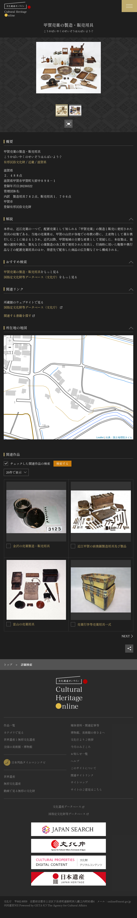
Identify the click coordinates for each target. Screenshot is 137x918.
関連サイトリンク (82, 775)
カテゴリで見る (14, 732)
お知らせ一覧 (79, 754)
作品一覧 (9, 725)
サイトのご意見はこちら (86, 789)
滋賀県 (41, 162)
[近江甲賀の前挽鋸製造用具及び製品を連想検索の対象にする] (73, 546)
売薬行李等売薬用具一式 (94, 624)
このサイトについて (83, 768)
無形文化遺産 (12, 783)
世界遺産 (9, 776)
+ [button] (9, 341)
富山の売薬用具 (23, 624)
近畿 (31, 162)
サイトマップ (79, 782)
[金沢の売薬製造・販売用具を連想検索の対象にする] (8, 546)
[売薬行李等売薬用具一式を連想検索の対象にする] (73, 624)
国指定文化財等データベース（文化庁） (31, 277)
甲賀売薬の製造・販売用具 (22, 272)
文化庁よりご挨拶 (82, 739)
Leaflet (100, 437)
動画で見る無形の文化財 (19, 791)
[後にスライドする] (127, 636)
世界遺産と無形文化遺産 (19, 739)
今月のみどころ (81, 747)
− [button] (9, 347)
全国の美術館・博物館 (18, 747)
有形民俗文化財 (14, 162)
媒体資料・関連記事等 (85, 725)
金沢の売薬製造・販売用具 (31, 546)
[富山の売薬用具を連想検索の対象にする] (8, 624)
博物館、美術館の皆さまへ (88, 732)
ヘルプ (75, 761)
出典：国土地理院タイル (119, 437)
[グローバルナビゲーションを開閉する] (129, 6)
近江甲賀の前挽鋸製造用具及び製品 (101, 546)
